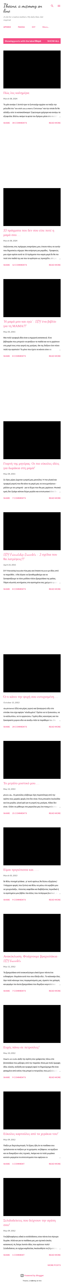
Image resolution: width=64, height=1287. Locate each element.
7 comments (19, 498)
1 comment (18, 1164)
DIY (33, 27)
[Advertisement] (32, 156)
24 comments (19, 727)
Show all (53, 41)
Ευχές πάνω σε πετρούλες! (21, 1047)
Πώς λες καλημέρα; (16, 93)
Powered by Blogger (32, 1275)
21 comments (19, 813)
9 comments (19, 899)
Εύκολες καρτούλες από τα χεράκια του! (30, 1134)
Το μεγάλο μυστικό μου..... (21, 783)
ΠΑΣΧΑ (21, 27)
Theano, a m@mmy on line (22, 8)
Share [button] (6, 123)
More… (45, 27)
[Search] (52, 5)
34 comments (19, 123)
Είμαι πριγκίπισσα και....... (21, 870)
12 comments (19, 265)
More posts (54, 1265)
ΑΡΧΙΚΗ (7, 27)
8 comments (19, 356)
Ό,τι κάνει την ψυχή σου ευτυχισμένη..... (30, 697)
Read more (55, 123)
